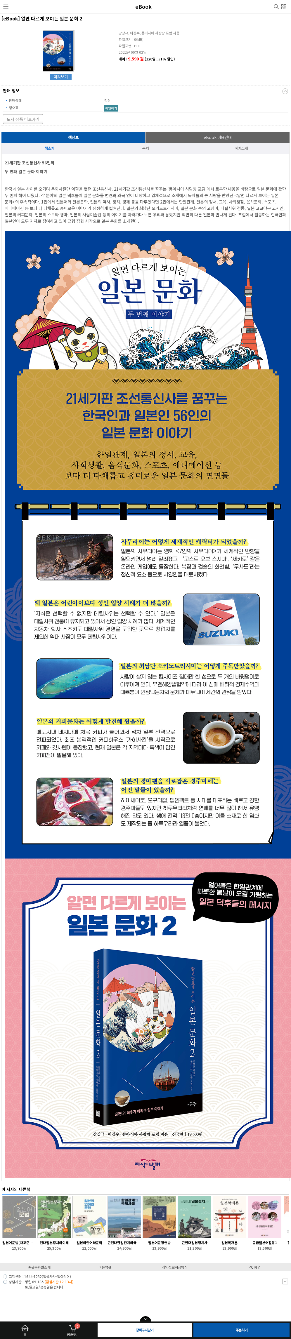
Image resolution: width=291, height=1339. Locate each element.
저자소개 (241, 148)
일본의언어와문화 (89, 1242)
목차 (145, 148)
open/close (145, 1319)
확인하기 (111, 108)
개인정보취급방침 (175, 1267)
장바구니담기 (144, 1329)
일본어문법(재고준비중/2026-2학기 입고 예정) (19, 1242)
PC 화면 (255, 1267)
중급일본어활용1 (264, 1242)
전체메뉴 (284, 5)
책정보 (73, 137)
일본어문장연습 (159, 1242)
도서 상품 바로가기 (23, 119)
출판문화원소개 (39, 1267)
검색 (276, 6)
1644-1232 (33, 1276)
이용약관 (104, 1267)
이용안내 (217, 137)
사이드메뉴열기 (6, 7)
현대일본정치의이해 (54, 1242)
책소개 (49, 148)
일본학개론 (229, 1242)
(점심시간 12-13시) (59, 1281)
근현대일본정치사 (194, 1242)
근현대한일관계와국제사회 (124, 1242)
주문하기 (241, 1329)
